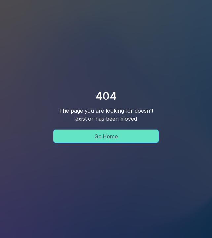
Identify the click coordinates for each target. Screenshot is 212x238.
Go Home (106, 136)
